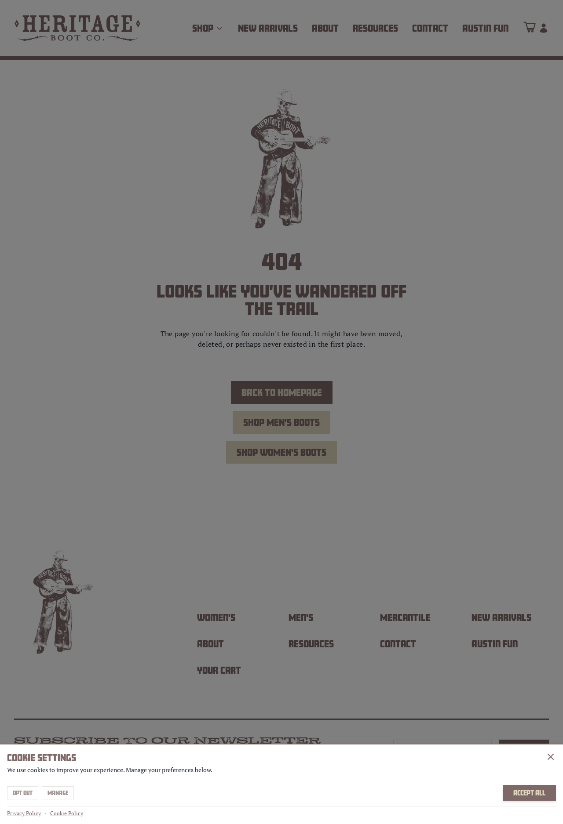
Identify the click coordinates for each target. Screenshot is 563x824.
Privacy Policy (24, 813)
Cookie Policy (66, 813)
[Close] (550, 756)
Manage (58, 792)
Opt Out (23, 792)
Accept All (529, 793)
